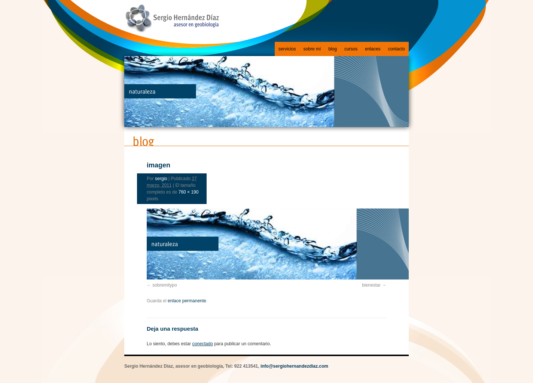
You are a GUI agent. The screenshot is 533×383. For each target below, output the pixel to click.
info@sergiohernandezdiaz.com (294, 366)
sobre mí (312, 49)
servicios (287, 49)
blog (332, 49)
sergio (161, 178)
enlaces (372, 49)
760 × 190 (189, 192)
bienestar (371, 285)
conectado (202, 343)
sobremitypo (164, 285)
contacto (396, 49)
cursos (350, 49)
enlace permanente (187, 300)
